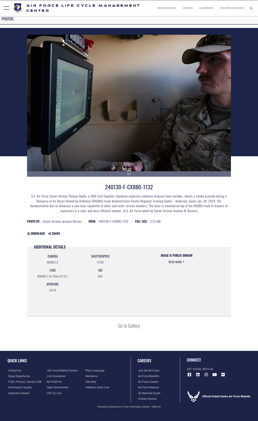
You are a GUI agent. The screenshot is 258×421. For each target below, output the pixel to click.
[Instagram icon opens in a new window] (206, 374)
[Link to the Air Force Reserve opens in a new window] (147, 387)
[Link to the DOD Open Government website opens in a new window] (57, 387)
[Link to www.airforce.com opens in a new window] (147, 370)
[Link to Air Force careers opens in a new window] (147, 381)
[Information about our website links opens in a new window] (56, 376)
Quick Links (17, 360)
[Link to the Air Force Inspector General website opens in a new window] (17, 392)
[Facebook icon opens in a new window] (189, 374)
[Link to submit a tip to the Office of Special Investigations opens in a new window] (54, 392)
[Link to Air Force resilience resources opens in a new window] (92, 376)
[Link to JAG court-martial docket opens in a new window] (62, 370)
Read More (176, 262)
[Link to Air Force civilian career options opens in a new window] (146, 398)
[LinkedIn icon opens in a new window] (197, 374)
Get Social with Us (200, 369)
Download (36, 233)
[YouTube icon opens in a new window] (214, 374)
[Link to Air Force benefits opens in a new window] (147, 376)
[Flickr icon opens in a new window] (223, 374)
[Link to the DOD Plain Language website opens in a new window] (95, 370)
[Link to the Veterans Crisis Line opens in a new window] (97, 387)
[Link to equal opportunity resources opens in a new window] (18, 376)
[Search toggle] (252, 8)
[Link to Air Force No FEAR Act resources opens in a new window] (54, 381)
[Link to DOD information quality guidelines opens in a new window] (19, 387)
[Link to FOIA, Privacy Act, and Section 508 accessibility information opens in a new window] (24, 381)
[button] (5, 8)
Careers (144, 360)
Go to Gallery (129, 325)
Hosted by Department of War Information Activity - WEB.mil (129, 406)
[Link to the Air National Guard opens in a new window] (148, 392)
